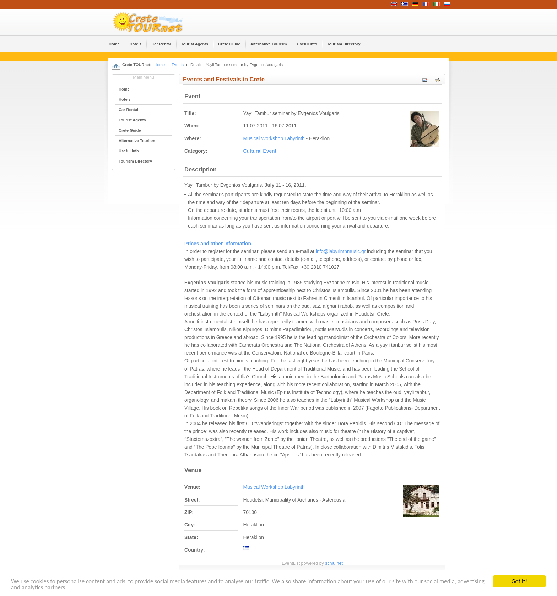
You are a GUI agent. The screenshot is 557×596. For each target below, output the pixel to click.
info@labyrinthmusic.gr (341, 251)
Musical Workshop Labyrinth (274, 138)
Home (160, 64)
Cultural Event (260, 151)
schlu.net (334, 563)
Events (178, 64)
